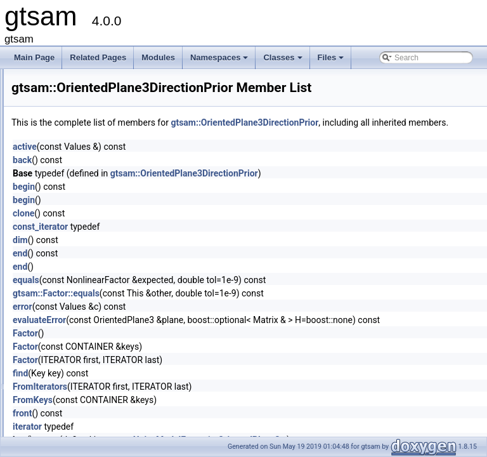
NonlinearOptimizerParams (97, 161)
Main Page (34, 57)
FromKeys (191, 414)
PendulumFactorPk (84, 371)
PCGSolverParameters (90, 329)
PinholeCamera (78, 427)
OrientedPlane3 (78, 245)
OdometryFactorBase (88, 175)
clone (182, 227)
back (180, 174)
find (178, 387)
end (178, 267)
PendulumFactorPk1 (86, 385)
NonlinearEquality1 (84, 78)
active (183, 161)
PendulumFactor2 (82, 357)
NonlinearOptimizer (84, 147)
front (180, 427)
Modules (158, 57)
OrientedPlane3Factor (89, 273)
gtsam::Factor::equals (214, 307)
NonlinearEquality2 (84, 92)
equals (184, 294)
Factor (184, 347)
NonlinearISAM (77, 133)
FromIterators (198, 400)
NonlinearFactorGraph (89, 120)
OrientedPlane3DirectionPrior (101, 259)
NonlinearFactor (79, 106)
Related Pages (98, 57)
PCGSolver (71, 315)
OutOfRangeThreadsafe (92, 287)
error (181, 320)
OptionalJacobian (81, 189)
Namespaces (220, 61)
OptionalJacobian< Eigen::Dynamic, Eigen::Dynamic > (143, 203)
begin (182, 200)
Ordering (67, 217)
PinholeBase (73, 399)
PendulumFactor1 (82, 343)
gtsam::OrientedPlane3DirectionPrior (403, 122)
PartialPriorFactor (81, 301)
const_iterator (198, 240)
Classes (283, 61)
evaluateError (197, 334)
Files (332, 61)
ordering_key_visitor (86, 231)
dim (178, 254)
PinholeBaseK (76, 413)
